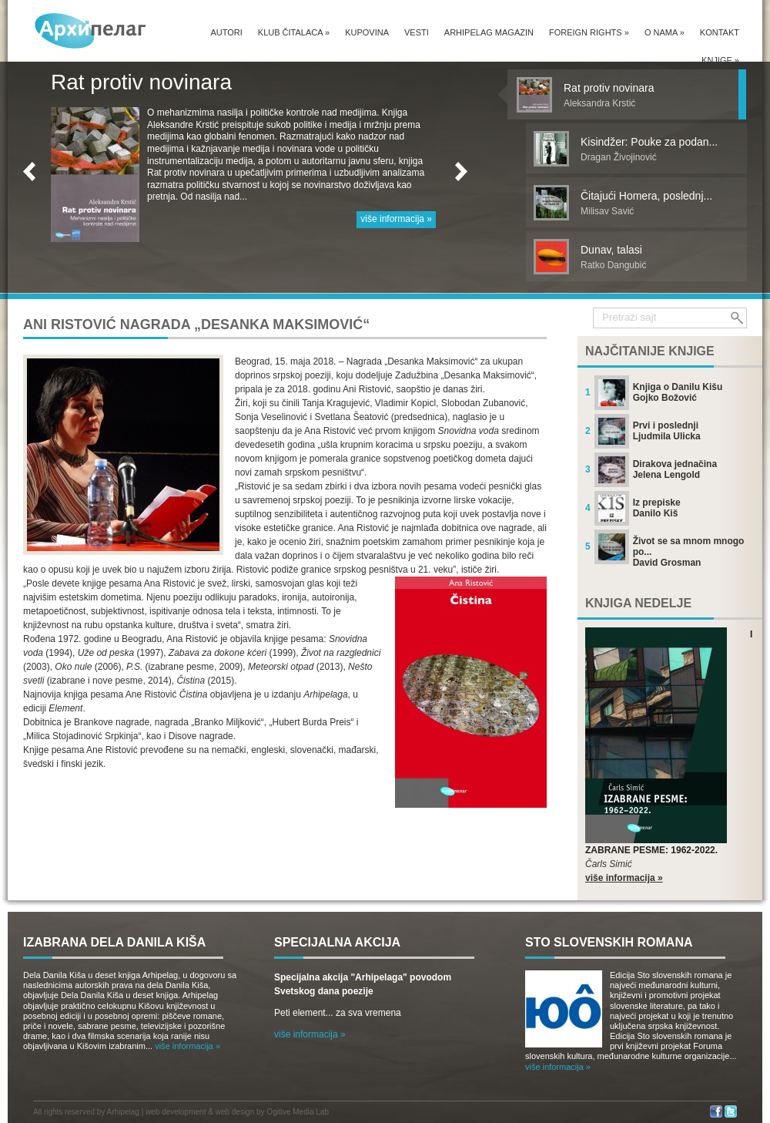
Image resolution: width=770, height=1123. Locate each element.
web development (176, 1112)
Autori (226, 32)
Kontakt (719, 32)
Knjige (720, 60)
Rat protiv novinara (141, 82)
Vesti (416, 32)
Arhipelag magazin (489, 32)
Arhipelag (123, 1112)
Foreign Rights (589, 32)
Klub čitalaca (294, 32)
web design (235, 1112)
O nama (664, 32)
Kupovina (367, 32)
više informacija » (396, 219)
